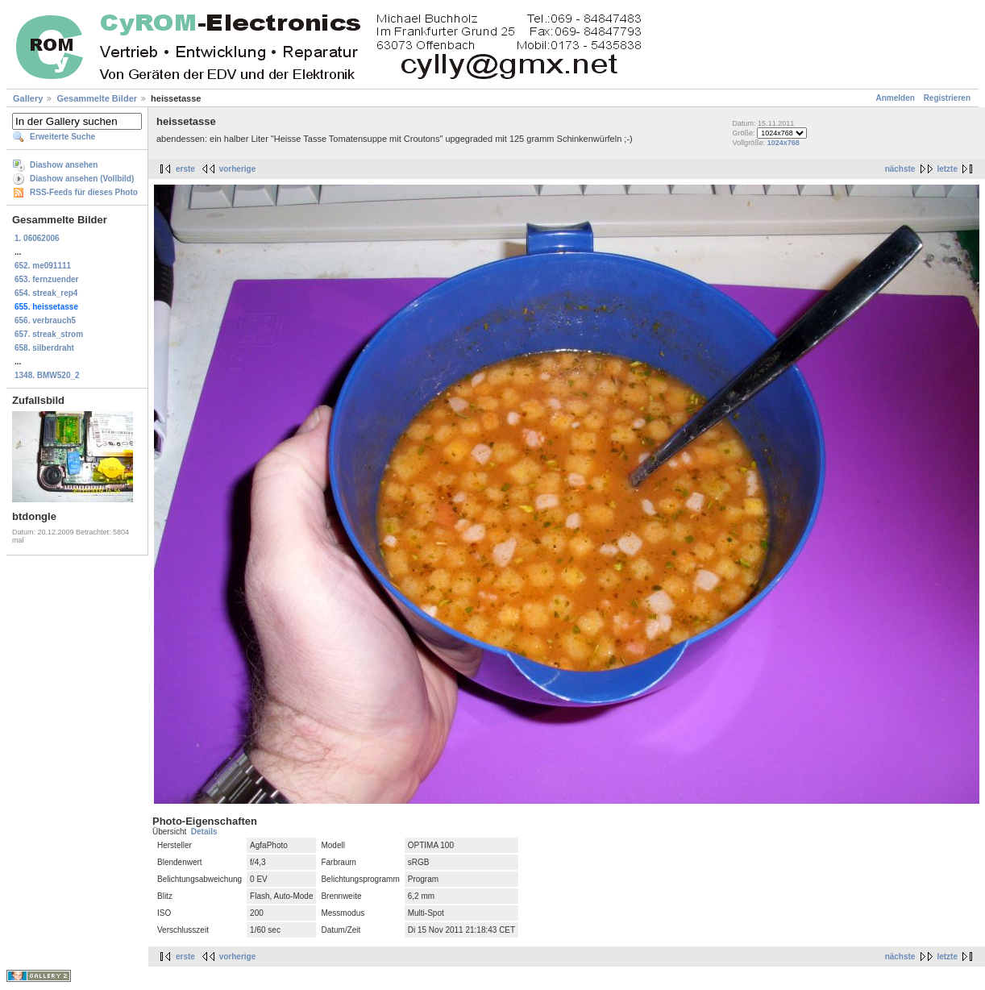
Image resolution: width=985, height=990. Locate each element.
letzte (947, 168)
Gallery (28, 98)
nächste (900, 168)
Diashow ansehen (64, 164)
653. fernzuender (46, 279)
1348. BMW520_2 (47, 375)
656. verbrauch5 (45, 320)
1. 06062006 (37, 238)
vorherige (237, 168)
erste (185, 168)
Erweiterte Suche (62, 136)
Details (204, 831)
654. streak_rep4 (46, 293)
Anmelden (895, 98)
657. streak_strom (49, 334)
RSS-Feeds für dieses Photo (84, 192)
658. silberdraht (44, 347)
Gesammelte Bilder (96, 98)
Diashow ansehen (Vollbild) (82, 178)
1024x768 (783, 143)
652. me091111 (43, 265)
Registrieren (947, 98)
